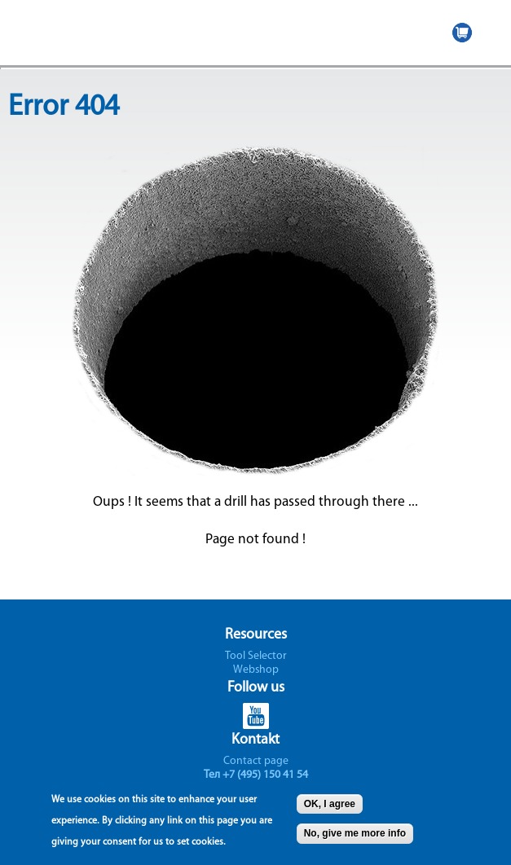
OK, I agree (329, 809)
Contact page (256, 761)
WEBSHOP (462, 32)
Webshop (256, 670)
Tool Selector (256, 656)
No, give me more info (355, 838)
